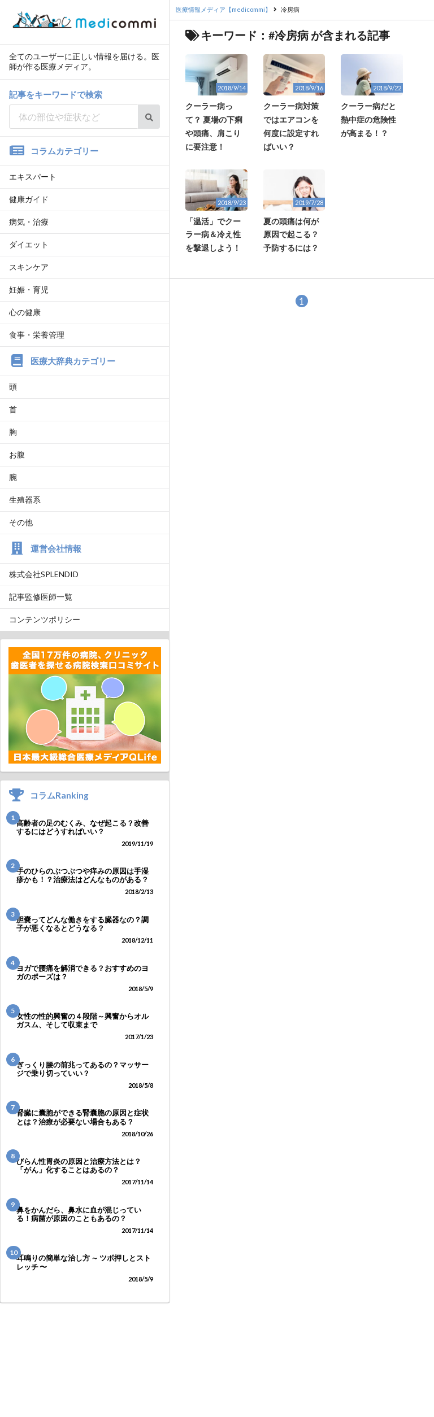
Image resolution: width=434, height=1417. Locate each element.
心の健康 (25, 312)
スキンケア (29, 267)
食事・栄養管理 (36, 334)
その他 (21, 522)
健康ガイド (29, 199)
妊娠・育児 (29, 289)
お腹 (17, 454)
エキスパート (33, 176)
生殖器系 (25, 499)
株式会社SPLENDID (44, 574)
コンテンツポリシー (44, 619)
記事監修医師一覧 (40, 596)
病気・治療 (29, 221)
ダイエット (29, 244)
